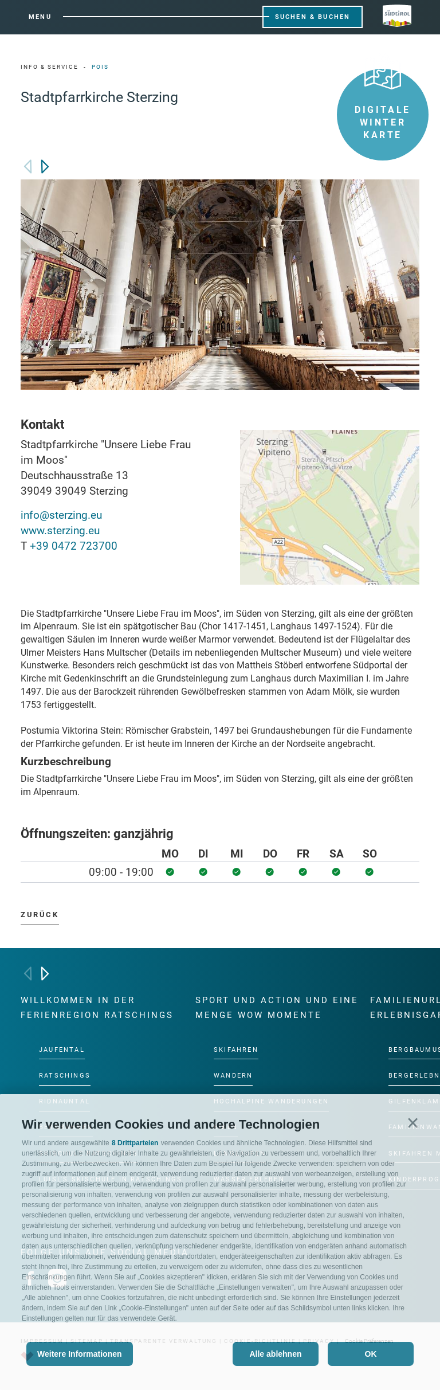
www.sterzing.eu (60, 530)
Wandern (233, 1075)
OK (371, 1353)
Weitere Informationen (79, 1353)
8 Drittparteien (135, 1143)
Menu (40, 17)
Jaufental (62, 1049)
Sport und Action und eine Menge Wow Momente (277, 1007)
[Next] (45, 166)
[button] (412, 1122)
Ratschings (65, 1075)
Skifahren (236, 1049)
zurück (40, 914)
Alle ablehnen (275, 1353)
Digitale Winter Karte (383, 104)
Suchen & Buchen (313, 17)
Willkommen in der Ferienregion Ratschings (97, 1007)
